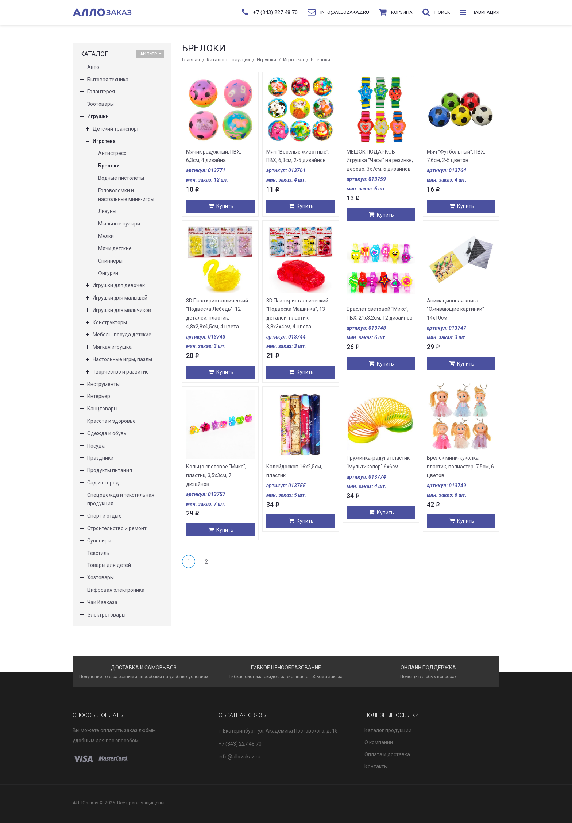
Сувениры (99, 541)
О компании (378, 742)
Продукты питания (109, 470)
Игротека (293, 59)
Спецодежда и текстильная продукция (120, 499)
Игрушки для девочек (119, 285)
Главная (191, 59)
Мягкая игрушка (112, 347)
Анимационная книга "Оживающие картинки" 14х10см (455, 309)
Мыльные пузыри (119, 224)
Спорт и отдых (104, 516)
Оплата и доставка (387, 754)
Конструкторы (110, 322)
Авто (93, 67)
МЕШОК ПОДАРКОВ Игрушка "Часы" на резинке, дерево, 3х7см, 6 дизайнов (380, 160)
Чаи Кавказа (102, 602)
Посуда (96, 446)
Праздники (100, 458)
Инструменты (103, 384)
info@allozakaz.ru (239, 757)
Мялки (106, 236)
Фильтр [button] (150, 54)
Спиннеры (110, 261)
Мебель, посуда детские (122, 334)
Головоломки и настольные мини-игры (126, 195)
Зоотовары (100, 104)
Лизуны (107, 211)
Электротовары (106, 615)
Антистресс (112, 153)
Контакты (376, 766)
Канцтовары (102, 409)
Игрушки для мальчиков (122, 310)
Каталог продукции (228, 59)
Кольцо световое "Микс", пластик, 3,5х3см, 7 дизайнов (216, 475)
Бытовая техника (107, 79)
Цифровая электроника (115, 590)
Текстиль (98, 553)
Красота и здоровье (111, 421)
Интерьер (98, 396)
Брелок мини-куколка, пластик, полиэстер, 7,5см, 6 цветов (460, 466)
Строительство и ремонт (117, 528)
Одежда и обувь (107, 433)
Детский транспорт (116, 129)
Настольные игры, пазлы (122, 359)
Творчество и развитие (121, 372)
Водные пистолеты (121, 178)
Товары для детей (109, 565)
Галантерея (101, 91)
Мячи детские (115, 248)
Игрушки (266, 59)
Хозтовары (100, 577)
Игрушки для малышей (120, 298)
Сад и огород (103, 483)
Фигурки (108, 273)
